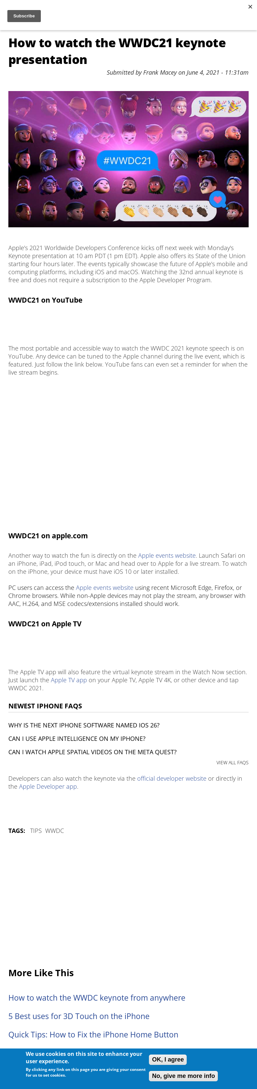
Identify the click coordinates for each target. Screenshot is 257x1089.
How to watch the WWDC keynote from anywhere (96, 998)
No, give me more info (183, 1076)
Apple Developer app (48, 786)
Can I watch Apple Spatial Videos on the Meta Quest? (92, 752)
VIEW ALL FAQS (233, 762)
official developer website (171, 778)
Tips (36, 831)
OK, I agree (168, 1059)
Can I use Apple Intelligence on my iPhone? (77, 738)
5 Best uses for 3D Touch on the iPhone (79, 1016)
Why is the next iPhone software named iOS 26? (84, 725)
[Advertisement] (128, 901)
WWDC (54, 831)
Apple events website (167, 555)
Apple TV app (69, 680)
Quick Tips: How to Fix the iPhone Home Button (93, 1034)
